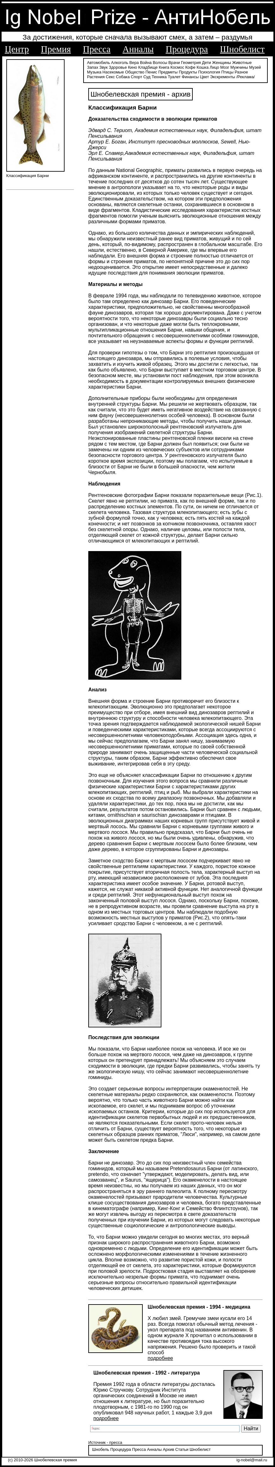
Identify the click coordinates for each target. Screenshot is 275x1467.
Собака (123, 76)
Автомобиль (98, 62)
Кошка (203, 67)
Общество (134, 72)
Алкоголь (119, 62)
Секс (110, 76)
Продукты (188, 72)
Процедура (187, 49)
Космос (177, 67)
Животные (242, 62)
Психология (209, 72)
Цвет (204, 76)
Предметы (168, 72)
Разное (241, 72)
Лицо (214, 67)
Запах (92, 67)
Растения (96, 76)
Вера (134, 62)
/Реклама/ (245, 76)
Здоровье (118, 67)
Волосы (160, 62)
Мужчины (239, 67)
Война (146, 62)
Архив (168, 1449)
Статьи (181, 1449)
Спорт (136, 76)
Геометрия (191, 62)
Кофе (190, 67)
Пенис (151, 72)
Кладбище (148, 67)
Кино (132, 67)
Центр (17, 49)
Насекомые (113, 72)
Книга (164, 67)
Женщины (221, 62)
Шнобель (100, 1449)
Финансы (190, 76)
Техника (159, 76)
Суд (147, 76)
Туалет (174, 76)
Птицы (227, 72)
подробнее (160, 1358)
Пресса (96, 49)
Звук (103, 67)
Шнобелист (242, 49)
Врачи (174, 62)
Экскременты (222, 76)
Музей (255, 67)
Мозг (224, 67)
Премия (56, 49)
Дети (206, 62)
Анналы (137, 49)
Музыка (94, 72)
